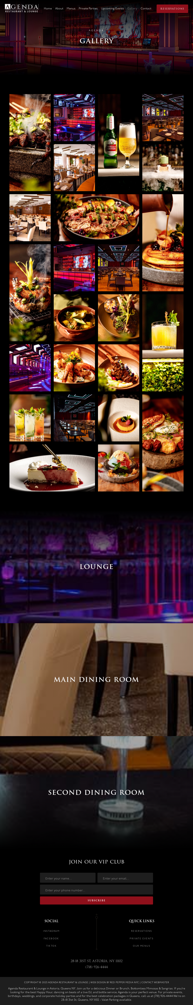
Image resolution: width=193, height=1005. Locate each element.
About (59, 8)
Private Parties (88, 8)
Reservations (172, 9)
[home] (22, 9)
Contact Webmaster (155, 982)
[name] (68, 878)
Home (48, 8)
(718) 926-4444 (96, 967)
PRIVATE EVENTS (141, 938)
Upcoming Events (112, 8)
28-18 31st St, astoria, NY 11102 (97, 961)
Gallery (132, 8)
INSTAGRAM (51, 931)
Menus (71, 8)
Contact (146, 8)
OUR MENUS (141, 946)
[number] (96, 890)
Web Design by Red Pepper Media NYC (114, 982)
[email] (125, 878)
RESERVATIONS (141, 931)
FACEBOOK (51, 938)
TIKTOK (51, 946)
